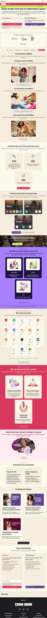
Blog (23, 607)
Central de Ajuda (39, 607)
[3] (29, 183)
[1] (16, 168)
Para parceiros (8, 612)
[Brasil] (42, 1)
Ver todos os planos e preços (28, 232)
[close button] (45, 4)
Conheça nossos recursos (23, 542)
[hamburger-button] (45, 1)
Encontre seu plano (35, 24)
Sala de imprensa (39, 610)
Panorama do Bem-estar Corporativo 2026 (23, 611)
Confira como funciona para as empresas (23, 84)
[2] (37, 165)
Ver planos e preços (23, 139)
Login (9, 4)
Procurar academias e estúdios (23, 362)
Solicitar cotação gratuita (12, 24)
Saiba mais (24, 457)
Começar (3, 4)
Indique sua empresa (29, 244)
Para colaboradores (8, 607)
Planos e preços (8, 614)
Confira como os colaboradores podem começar (23, 111)
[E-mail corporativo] (12, 21)
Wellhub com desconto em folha (8, 610)
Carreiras (23, 613)
